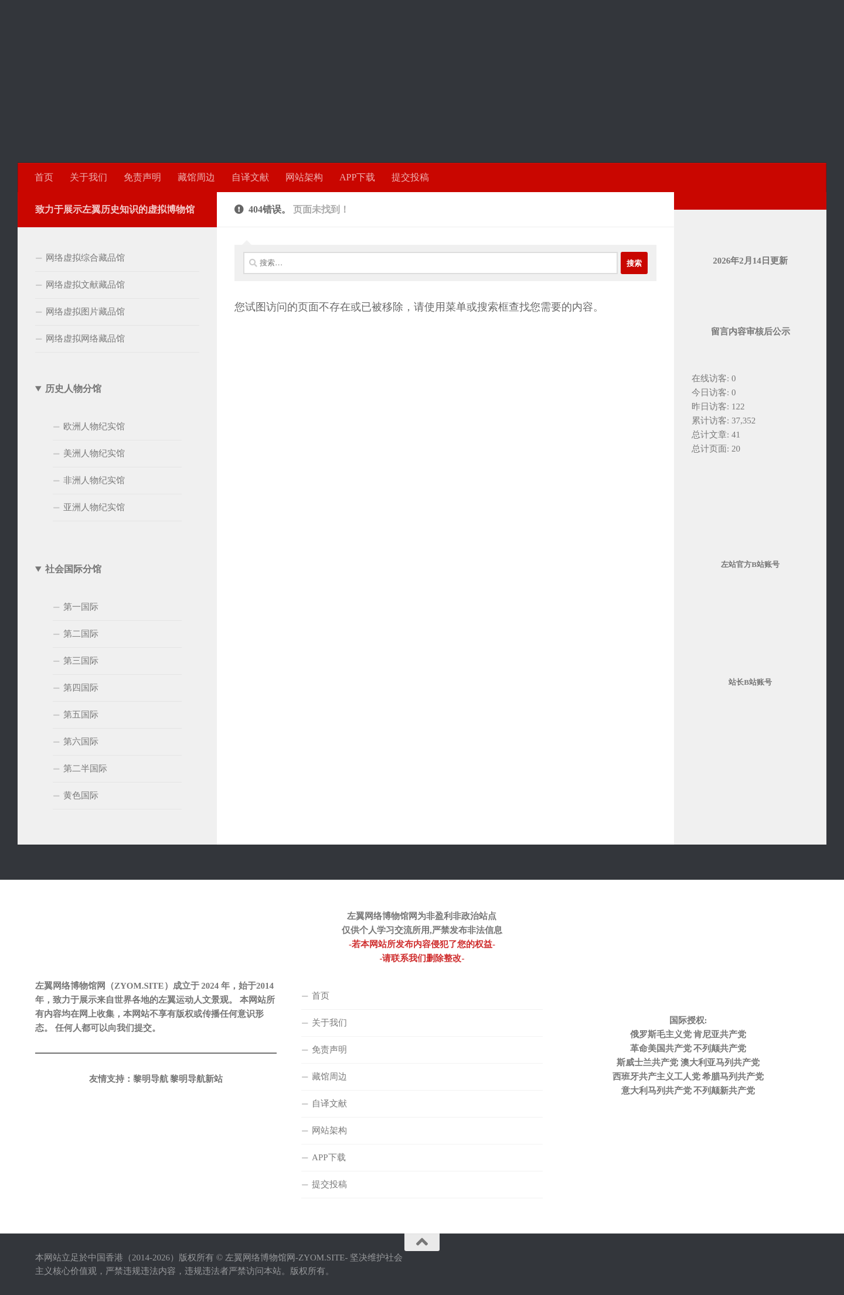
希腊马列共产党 (733, 1076)
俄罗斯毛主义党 (661, 1034)
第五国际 (80, 714)
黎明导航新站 (196, 1079)
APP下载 (357, 177)
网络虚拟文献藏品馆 (85, 284)
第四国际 (80, 687)
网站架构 (304, 177)
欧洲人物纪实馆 (94, 426)
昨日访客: (711, 406)
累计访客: (711, 420)
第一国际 (80, 606)
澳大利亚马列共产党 (720, 1062)
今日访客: (711, 392)
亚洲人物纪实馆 (94, 507)
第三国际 (80, 660)
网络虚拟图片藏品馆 (85, 311)
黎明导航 (150, 1079)
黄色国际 (80, 795)
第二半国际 (85, 768)
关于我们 (88, 177)
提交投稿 (410, 177)
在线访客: (711, 378)
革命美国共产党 (661, 1048)
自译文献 (250, 177)
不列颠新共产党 (724, 1090)
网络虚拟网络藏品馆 (85, 338)
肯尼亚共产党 (719, 1034)
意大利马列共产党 (656, 1090)
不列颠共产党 (719, 1048)
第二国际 (80, 633)
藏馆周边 (196, 177)
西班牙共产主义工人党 (656, 1076)
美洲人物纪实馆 (94, 453)
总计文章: (711, 434)
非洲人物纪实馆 (94, 480)
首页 (44, 177)
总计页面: (711, 448)
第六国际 (80, 741)
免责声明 (142, 177)
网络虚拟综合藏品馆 (85, 257)
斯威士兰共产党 (647, 1062)
